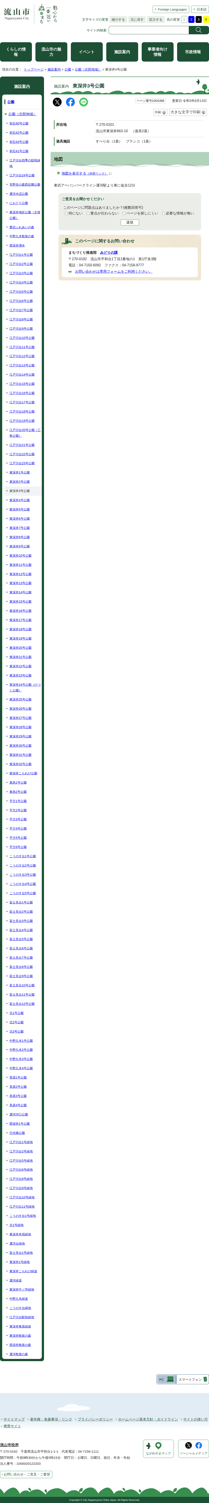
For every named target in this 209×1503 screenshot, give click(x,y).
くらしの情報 (16, 52)
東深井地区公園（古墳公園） (24, 215)
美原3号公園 (18, 1096)
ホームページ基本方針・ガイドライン (148, 1419)
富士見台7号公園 (21, 957)
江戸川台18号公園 (22, 411)
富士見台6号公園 (21, 948)
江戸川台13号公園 (22, 365)
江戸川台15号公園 (22, 384)
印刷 (158, 112)
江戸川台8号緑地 (21, 1179)
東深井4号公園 (19, 500)
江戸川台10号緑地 (22, 1197)
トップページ (34, 69)
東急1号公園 (18, 782)
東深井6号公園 (19, 518)
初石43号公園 (18, 142)
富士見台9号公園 (21, 976)
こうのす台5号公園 (22, 893)
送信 (129, 222)
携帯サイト (12, 1426)
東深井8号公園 (19, 537)
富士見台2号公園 (21, 911)
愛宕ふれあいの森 (21, 227)
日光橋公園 (17, 1133)
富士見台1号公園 (21, 902)
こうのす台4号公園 (22, 884)
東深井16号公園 (20, 611)
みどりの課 (109, 252)
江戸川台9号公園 (21, 328)
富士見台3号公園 (21, 921)
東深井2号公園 (19, 481)
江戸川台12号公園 (22, 356)
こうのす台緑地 (20, 1308)
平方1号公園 (18, 801)
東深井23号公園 (20, 675)
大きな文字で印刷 (185, 112)
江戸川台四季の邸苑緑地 (24, 163)
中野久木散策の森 (21, 236)
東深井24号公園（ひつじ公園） (25, 687)
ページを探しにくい (142, 213)
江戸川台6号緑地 (21, 1169)
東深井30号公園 (20, 745)
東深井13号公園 (20, 583)
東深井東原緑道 (20, 1326)
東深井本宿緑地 (20, 1234)
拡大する (154, 19)
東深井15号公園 (20, 601)
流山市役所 (9, 1445)
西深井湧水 (17, 245)
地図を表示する (87, 173)
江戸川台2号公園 (21, 264)
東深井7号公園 (19, 528)
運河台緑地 (17, 1243)
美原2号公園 (18, 1086)
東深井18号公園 (20, 629)
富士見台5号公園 (21, 939)
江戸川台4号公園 (21, 282)
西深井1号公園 (19, 1123)
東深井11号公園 (20, 565)
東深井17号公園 (20, 620)
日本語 (202, 9)
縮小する (117, 19)
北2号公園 (16, 1022)
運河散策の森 (18, 1354)
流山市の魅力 (51, 52)
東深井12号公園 (20, 574)
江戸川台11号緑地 (22, 1206)
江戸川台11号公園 (22, 347)
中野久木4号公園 (21, 1068)
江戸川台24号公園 (22, 175)
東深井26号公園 (20, 708)
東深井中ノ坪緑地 (21, 1289)
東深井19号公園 (20, 638)
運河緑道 (15, 1280)
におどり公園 (18, 203)
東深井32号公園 (20, 764)
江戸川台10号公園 (22, 338)
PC (161, 1379)
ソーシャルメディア (193, 1453)
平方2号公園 (18, 810)
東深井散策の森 (20, 1335)
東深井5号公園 (19, 509)
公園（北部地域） (88, 69)
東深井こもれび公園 (23, 773)
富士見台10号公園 (22, 985)
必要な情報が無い (180, 213)
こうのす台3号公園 (22, 874)
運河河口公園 (18, 1114)
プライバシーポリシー (95, 1419)
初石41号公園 (18, 151)
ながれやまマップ (158, 1453)
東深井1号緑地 (19, 1262)
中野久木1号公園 (21, 1040)
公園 (67, 69)
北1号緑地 (16, 1225)
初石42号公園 (18, 132)
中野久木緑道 (18, 1298)
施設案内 (122, 52)
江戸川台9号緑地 (21, 1188)
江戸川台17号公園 (22, 402)
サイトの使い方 (195, 1419)
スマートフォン (190, 1379)
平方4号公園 (18, 828)
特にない (76, 213)
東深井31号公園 (20, 755)
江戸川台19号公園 (22, 420)
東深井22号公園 (20, 666)
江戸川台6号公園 (21, 301)
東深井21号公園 (20, 657)
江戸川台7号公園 (21, 310)
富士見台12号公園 (22, 1004)
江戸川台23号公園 (22, 463)
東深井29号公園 (20, 736)
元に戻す (136, 19)
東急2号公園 (18, 792)
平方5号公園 (18, 837)
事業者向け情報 (157, 52)
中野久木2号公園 (21, 1049)
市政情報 (193, 52)
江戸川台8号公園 (21, 319)
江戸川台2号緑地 (21, 1151)
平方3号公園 (18, 819)
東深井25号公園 (20, 699)
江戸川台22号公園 (22, 454)
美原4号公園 (18, 1105)
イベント (87, 52)
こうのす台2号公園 (22, 865)
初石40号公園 (18, 123)
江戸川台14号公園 (22, 374)
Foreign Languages (172, 9)
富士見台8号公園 (21, 967)
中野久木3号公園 (21, 1059)
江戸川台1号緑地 (21, 1142)
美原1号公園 (18, 1077)
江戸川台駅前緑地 (21, 1317)
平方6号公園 (18, 847)
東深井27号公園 (20, 718)
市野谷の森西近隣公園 (24, 184)
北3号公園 (16, 1031)
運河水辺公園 (18, 194)
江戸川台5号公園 (21, 291)
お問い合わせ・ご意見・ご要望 (27, 1474)
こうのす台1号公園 (22, 856)
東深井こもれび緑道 (23, 1271)
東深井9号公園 (19, 546)
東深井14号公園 (20, 592)
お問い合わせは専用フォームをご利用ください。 (113, 271)
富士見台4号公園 (21, 930)
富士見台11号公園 (22, 994)
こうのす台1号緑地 (22, 1216)
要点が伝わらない (104, 213)
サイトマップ (14, 1419)
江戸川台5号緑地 (21, 1160)
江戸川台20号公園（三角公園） (25, 432)
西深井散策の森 (20, 1345)
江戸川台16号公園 (22, 393)
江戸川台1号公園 (21, 254)
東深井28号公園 (20, 727)
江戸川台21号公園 (22, 445)
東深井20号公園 (20, 647)
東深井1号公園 (19, 472)
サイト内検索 (96, 30)
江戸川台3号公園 (21, 273)
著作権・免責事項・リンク (51, 1419)
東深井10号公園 (20, 555)
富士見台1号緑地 (21, 1252)
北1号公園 (16, 1013)
